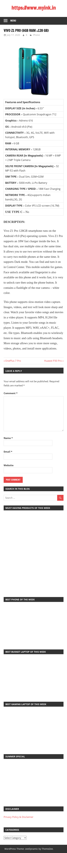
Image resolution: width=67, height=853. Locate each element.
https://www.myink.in (33, 7)
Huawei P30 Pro (53, 360)
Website (8, 465)
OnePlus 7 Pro (13, 360)
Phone (36, 34)
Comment (10, 393)
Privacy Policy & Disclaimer (18, 816)
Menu (13, 20)
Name (8, 438)
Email (8, 451)
